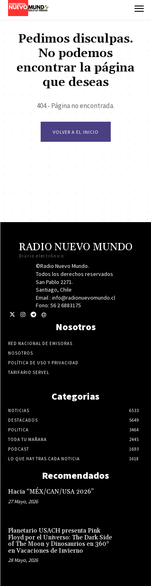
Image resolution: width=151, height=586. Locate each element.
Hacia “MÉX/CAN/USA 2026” (51, 492)
